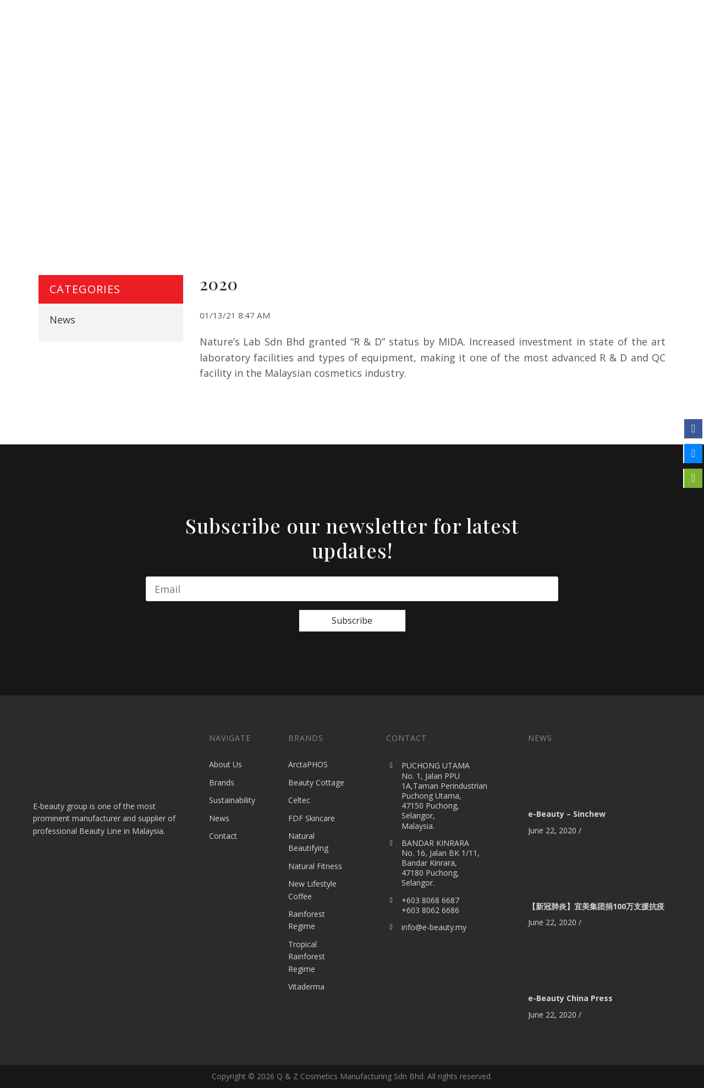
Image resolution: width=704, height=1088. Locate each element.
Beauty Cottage (316, 782)
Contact (223, 836)
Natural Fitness (315, 866)
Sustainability (232, 800)
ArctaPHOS (308, 764)
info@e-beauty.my (434, 927)
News (62, 319)
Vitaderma (306, 986)
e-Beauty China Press (570, 998)
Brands (221, 782)
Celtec (299, 800)
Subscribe (352, 620)
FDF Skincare (311, 818)
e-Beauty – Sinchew (567, 814)
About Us (225, 764)
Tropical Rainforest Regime (306, 956)
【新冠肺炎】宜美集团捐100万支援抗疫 (596, 906)
